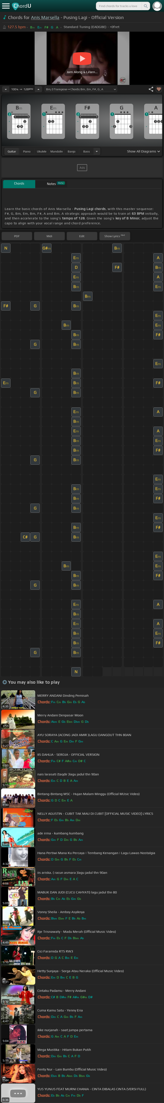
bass (86, 151)
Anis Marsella (45, 17)
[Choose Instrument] (97, 151)
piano (27, 151)
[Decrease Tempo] (5, 89)
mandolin (56, 151)
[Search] (145, 6)
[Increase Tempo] (38, 89)
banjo (71, 151)
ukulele (41, 151)
